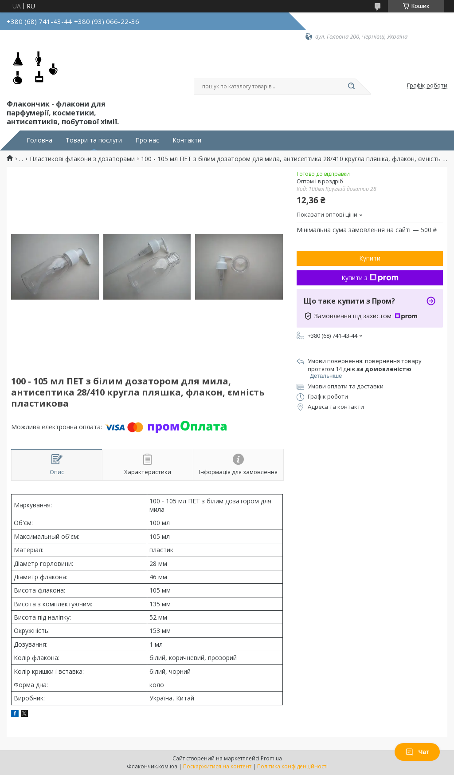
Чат (417, 752)
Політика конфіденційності (292, 766)
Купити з (370, 277)
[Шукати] (351, 87)
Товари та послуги (94, 140)
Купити (369, 258)
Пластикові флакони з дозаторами (82, 159)
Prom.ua (271, 758)
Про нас (147, 140)
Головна (39, 140)
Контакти (186, 140)
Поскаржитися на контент (217, 766)
